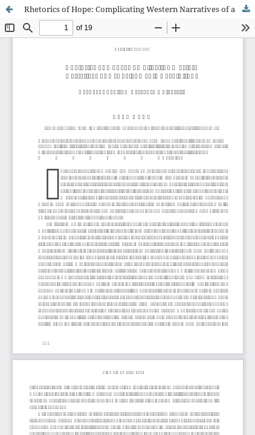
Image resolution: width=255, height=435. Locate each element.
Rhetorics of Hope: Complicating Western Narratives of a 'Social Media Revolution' (139, 9)
